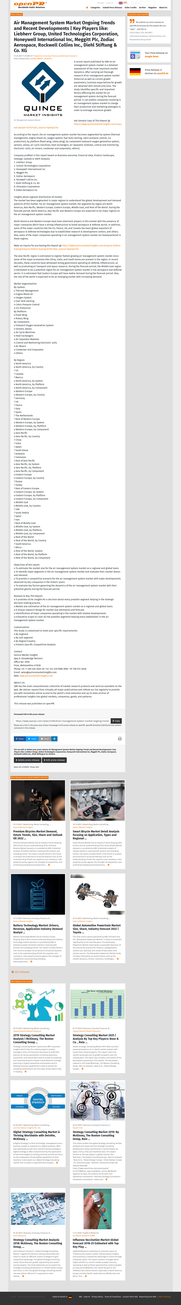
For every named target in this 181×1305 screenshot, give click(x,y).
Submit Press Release (112, 7)
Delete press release (27, 760)
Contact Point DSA (130, 1297)
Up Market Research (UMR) (84, 1236)
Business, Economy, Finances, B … (37, 918)
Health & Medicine (91, 1233)
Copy (116, 721)
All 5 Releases (19, 972)
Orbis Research (19, 1236)
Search (161, 3)
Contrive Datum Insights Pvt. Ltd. (27, 1128)
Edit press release (54, 760)
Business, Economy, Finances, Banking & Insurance (56, 56)
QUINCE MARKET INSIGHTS (41, 59)
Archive (142, 7)
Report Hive (78, 1128)
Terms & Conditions (113, 1297)
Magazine (152, 7)
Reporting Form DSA (147, 1297)
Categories (95, 7)
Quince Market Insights (23, 827)
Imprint (110, 3)
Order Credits (131, 7)
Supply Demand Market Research (27, 1031)
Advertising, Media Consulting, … (37, 824)
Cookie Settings (164, 1297)
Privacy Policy (97, 1297)
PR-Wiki (101, 3)
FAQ (80, 1297)
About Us (163, 7)
